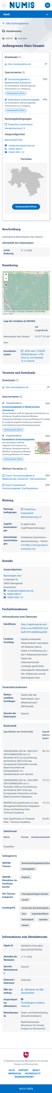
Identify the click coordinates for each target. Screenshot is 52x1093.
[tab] (26, 14)
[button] (6, 275)
